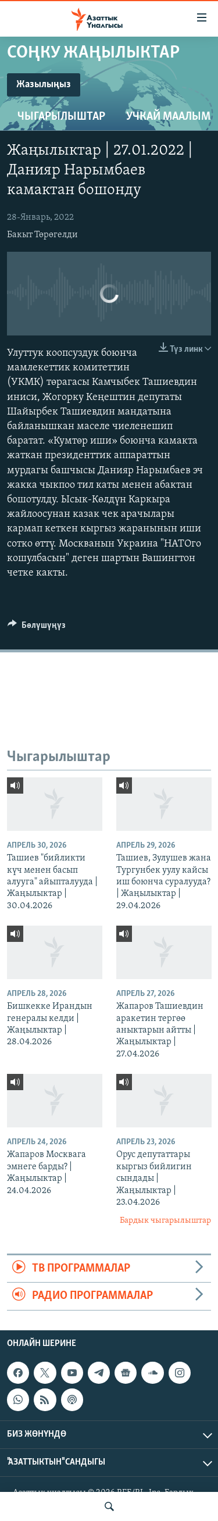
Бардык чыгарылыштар (165, 1220)
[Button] (37, 628)
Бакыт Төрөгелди (42, 235)
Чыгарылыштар (61, 117)
